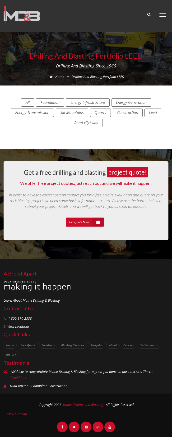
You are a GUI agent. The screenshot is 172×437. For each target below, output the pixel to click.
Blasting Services (72, 345)
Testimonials (149, 345)
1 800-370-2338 (20, 318)
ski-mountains (72, 112)
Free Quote (27, 345)
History (11, 354)
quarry (100, 112)
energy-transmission (32, 112)
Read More (18, 377)
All (28, 102)
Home (56, 76)
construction (127, 112)
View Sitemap (17, 414)
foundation (50, 102)
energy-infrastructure (87, 102)
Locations (48, 345)
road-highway (86, 122)
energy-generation (131, 102)
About (113, 345)
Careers (128, 345)
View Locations (18, 326)
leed (153, 112)
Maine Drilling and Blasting (82, 404)
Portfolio (96, 345)
